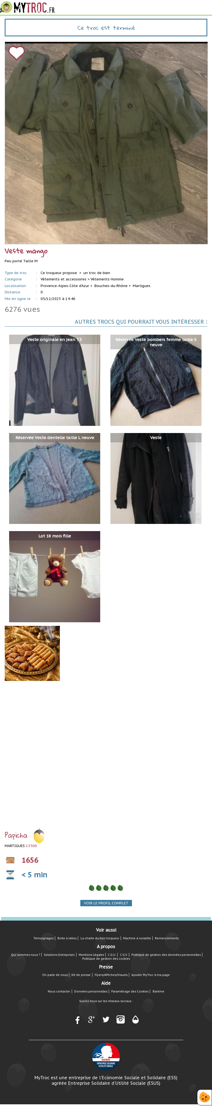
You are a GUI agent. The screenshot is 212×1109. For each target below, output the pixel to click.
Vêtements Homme (107, 279)
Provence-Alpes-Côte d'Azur (65, 285)
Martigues (141, 285)
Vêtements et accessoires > (65, 279)
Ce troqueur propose (59, 273)
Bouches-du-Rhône (111, 285)
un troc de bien (96, 273)
